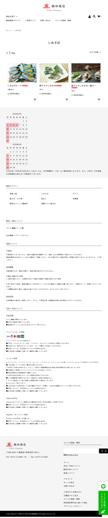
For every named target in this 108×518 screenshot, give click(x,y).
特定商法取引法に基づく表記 (75, 502)
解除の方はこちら (71, 454)
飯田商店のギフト (13, 20)
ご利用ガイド (30, 20)
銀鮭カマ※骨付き (48, 203)
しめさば (18, 30)
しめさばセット (18, 85)
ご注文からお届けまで (73, 492)
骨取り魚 (13, 193)
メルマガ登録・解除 (63, 20)
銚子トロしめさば (50, 85)
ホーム (8, 30)
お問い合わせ (45, 20)
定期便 (75, 198)
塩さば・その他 (16, 198)
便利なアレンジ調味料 (19, 203)
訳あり (44, 198)
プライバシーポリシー (73, 506)
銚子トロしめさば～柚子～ (83, 86)
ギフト (75, 193)
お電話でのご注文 (71, 495)
